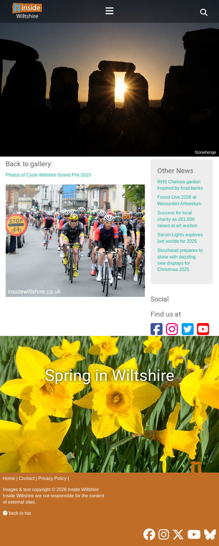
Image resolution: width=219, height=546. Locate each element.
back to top (17, 513)
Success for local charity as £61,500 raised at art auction (177, 219)
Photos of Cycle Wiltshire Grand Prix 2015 (48, 175)
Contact (27, 478)
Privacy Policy (52, 478)
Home (9, 478)
